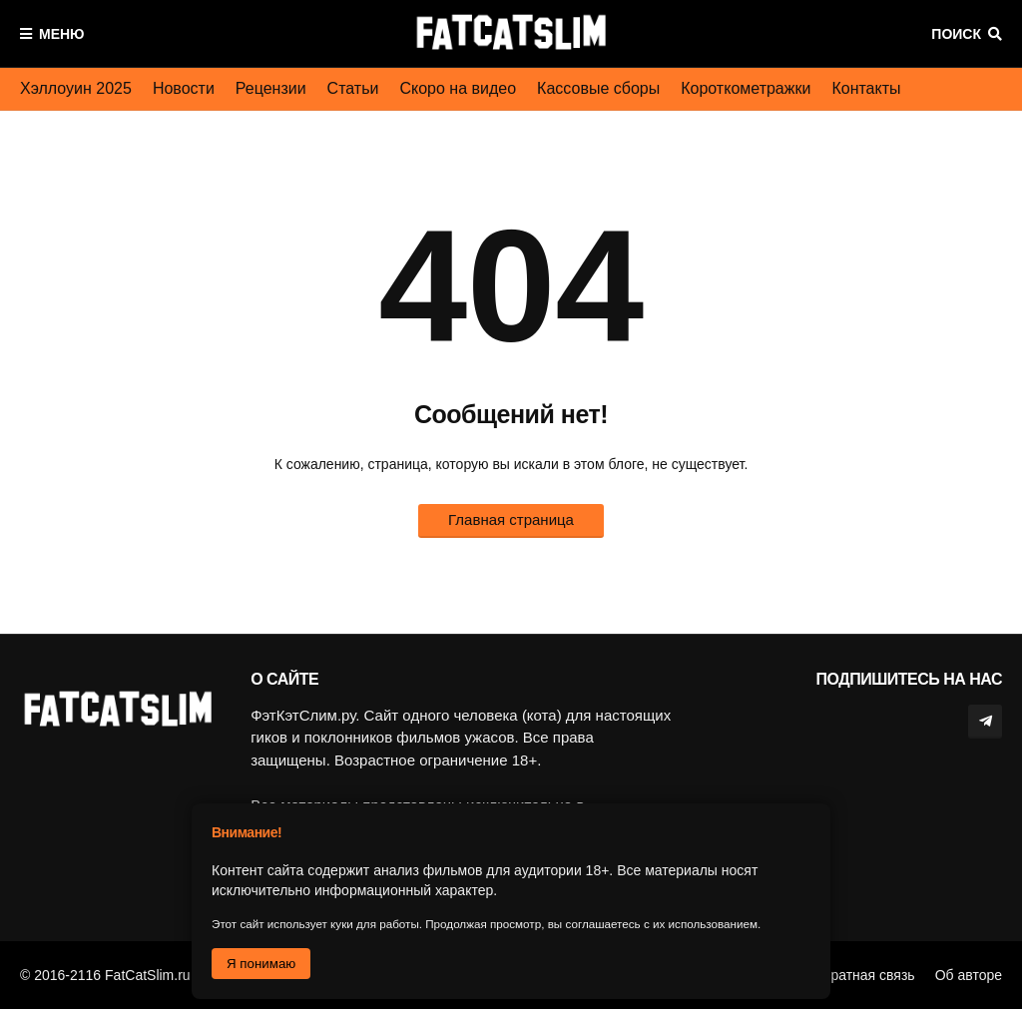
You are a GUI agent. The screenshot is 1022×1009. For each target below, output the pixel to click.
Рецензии (271, 88)
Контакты (865, 88)
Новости (184, 88)
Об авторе (968, 975)
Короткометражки (745, 88)
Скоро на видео (457, 88)
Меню (62, 34)
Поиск (956, 34)
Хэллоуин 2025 (76, 88)
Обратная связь (863, 975)
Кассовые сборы (598, 88)
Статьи (353, 88)
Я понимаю (261, 963)
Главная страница (511, 519)
